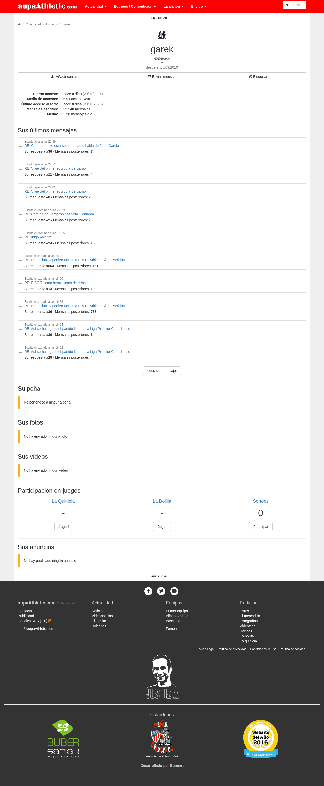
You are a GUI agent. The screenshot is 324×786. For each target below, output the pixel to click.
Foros (244, 611)
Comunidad (33, 24)
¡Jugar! (63, 527)
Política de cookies (292, 649)
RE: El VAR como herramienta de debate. (57, 283)
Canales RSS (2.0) (34, 621)
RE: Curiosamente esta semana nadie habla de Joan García (71, 146)
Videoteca (248, 626)
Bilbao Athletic (177, 616)
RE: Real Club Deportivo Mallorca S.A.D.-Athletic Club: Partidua (74, 260)
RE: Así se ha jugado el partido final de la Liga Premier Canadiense (77, 329)
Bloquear (258, 77)
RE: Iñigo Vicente (38, 237)
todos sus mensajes (162, 371)
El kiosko (99, 621)
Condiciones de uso (263, 649)
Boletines (99, 626)
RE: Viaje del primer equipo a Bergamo (55, 168)
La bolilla (247, 636)
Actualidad (95, 6)
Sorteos (261, 501)
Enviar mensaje (162, 77)
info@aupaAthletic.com (36, 629)
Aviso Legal (206, 649)
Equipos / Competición (135, 6)
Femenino (173, 629)
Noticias (98, 611)
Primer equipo (177, 611)
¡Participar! (260, 527)
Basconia (173, 621)
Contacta (25, 611)
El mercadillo (250, 616)
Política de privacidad (232, 649)
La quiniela (248, 641)
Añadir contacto (65, 77)
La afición (174, 6)
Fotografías (249, 621)
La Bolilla (162, 501)
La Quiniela (63, 501)
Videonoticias (102, 616)
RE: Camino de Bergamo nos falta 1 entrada (59, 214)
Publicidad (26, 616)
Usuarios (52, 24)
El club (198, 6)
